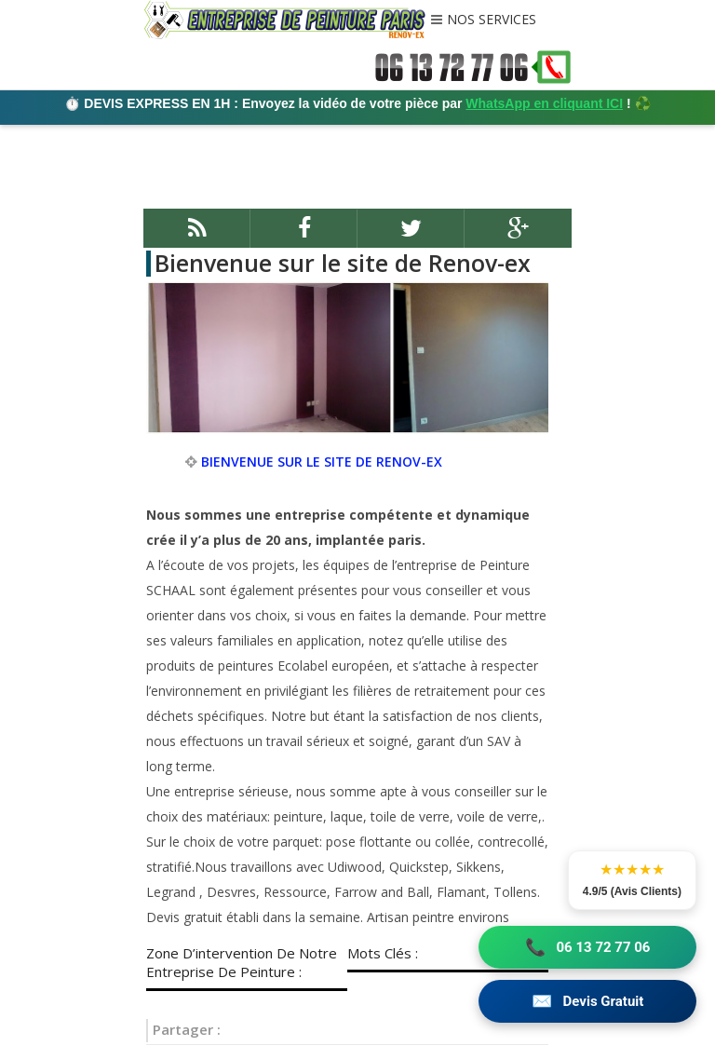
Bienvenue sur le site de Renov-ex (343, 262)
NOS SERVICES (491, 20)
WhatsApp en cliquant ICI (544, 103)
